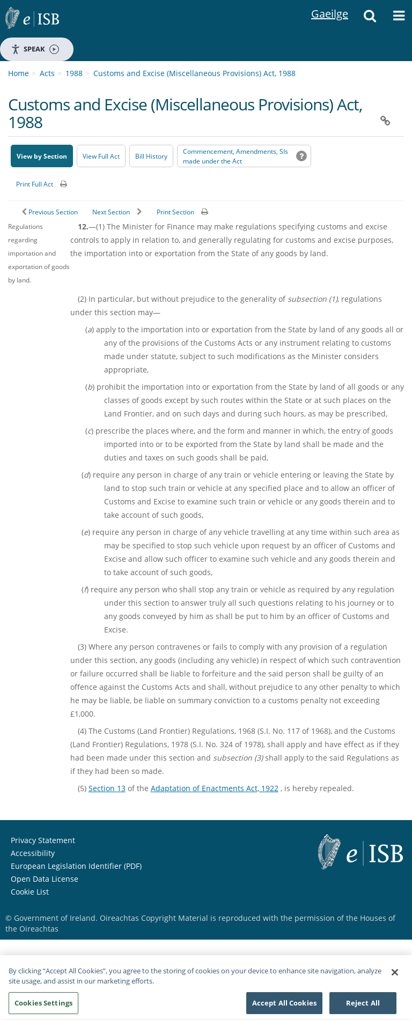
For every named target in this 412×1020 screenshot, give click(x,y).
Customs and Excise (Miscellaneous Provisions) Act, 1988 (194, 73)
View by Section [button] (42, 156)
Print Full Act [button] (34, 184)
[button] (369, 19)
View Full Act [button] (101, 156)
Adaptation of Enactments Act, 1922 (214, 788)
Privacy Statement (43, 840)
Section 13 (107, 788)
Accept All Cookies (284, 1006)
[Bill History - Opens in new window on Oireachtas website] (151, 156)
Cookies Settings (43, 1006)
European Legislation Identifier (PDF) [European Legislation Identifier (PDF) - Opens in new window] (76, 866)
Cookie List (30, 892)
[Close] (395, 976)
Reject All (363, 1006)
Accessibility (33, 853)
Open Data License (44, 879)
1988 (74, 73)
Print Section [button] (175, 212)
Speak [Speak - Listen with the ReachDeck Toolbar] (35, 49)
